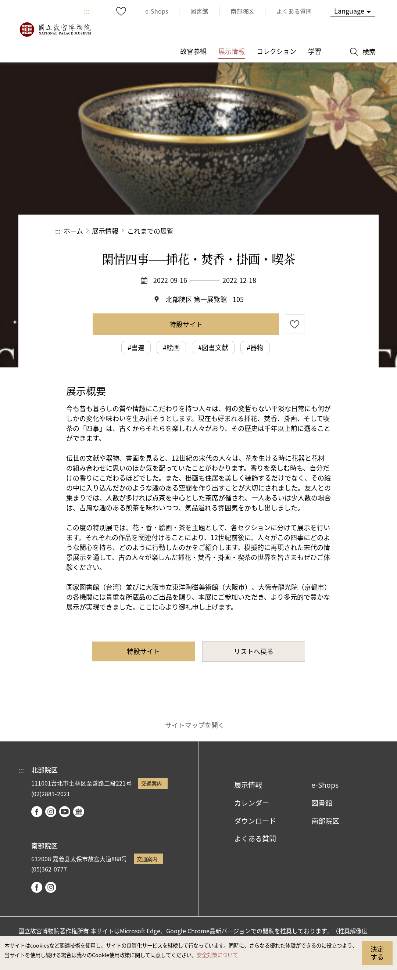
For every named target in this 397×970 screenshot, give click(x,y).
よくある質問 (255, 838)
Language (349, 10)
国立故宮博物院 (55, 29)
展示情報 (105, 231)
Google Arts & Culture (78, 811)
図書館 (321, 803)
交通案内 (151, 783)
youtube (64, 811)
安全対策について (217, 955)
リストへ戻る (253, 651)
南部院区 (325, 821)
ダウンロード (255, 821)
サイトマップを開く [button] (195, 725)
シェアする (261, 230)
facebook (36, 811)
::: (86, 11)
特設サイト (186, 324)
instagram (50, 811)
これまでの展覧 (150, 231)
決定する (377, 953)
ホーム (73, 231)
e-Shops (325, 785)
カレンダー (251, 803)
